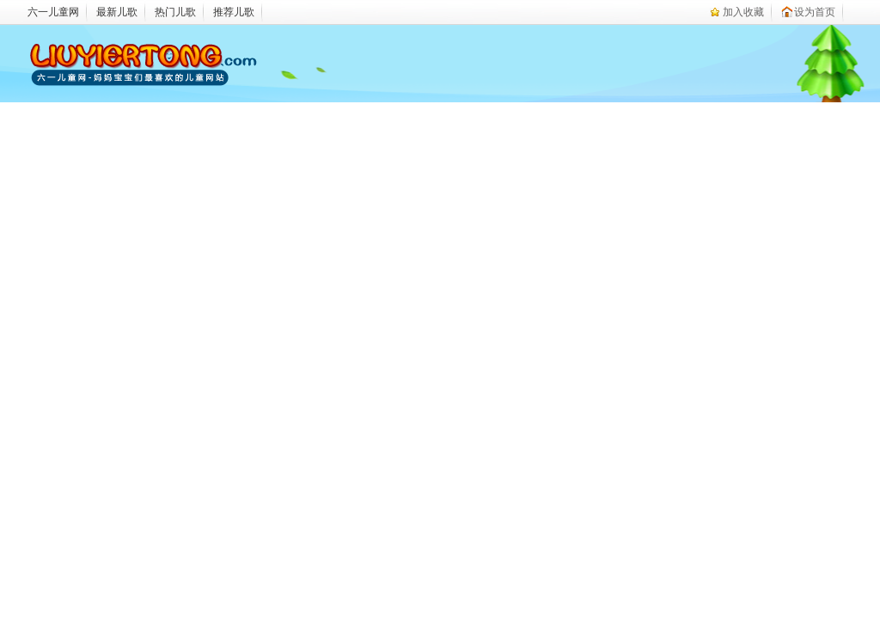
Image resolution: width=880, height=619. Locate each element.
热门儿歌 (175, 12)
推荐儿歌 (233, 12)
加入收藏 (743, 12)
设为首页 (814, 12)
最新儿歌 (117, 12)
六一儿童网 (53, 12)
